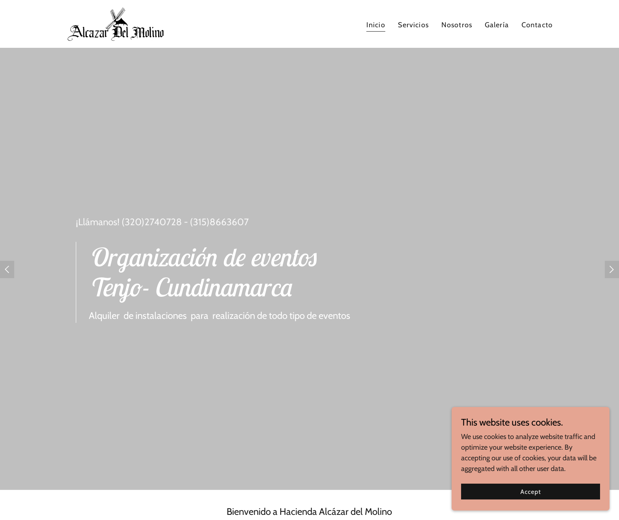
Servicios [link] (413, 25)
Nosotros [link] (456, 25)
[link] (115, 23)
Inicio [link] (375, 25)
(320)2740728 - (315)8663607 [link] (185, 222)
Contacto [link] (537, 25)
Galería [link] (497, 25)
